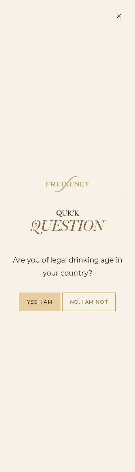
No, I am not (89, 302)
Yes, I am (40, 302)
